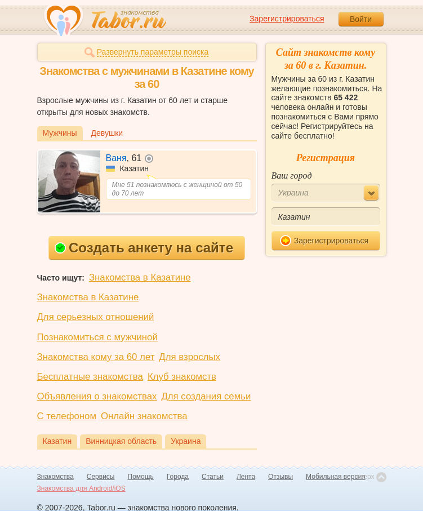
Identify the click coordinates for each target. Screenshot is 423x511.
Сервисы (101, 477)
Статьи (213, 477)
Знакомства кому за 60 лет (96, 357)
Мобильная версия (336, 477)
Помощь (141, 477)
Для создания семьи (206, 396)
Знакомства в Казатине (140, 277)
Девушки (107, 132)
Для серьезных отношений (95, 317)
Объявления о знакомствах (97, 396)
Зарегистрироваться (287, 18)
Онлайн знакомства (144, 416)
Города (178, 477)
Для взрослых (189, 357)
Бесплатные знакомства (90, 376)
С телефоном (66, 416)
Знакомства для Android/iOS (81, 488)
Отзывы (280, 477)
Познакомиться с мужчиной (97, 337)
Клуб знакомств (182, 376)
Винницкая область (121, 441)
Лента (246, 477)
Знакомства (55, 477)
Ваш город (291, 175)
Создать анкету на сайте (144, 247)
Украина (186, 441)
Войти (361, 19)
